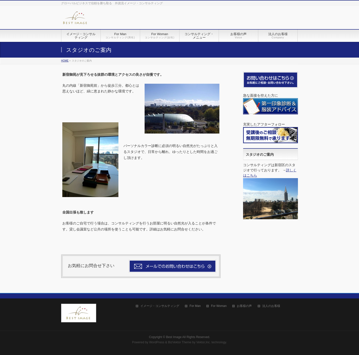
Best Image (173, 337)
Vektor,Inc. (203, 342)
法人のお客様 (271, 306)
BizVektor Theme (179, 342)
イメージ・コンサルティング (159, 306)
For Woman (218, 306)
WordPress (156, 342)
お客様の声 (244, 306)
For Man (195, 306)
